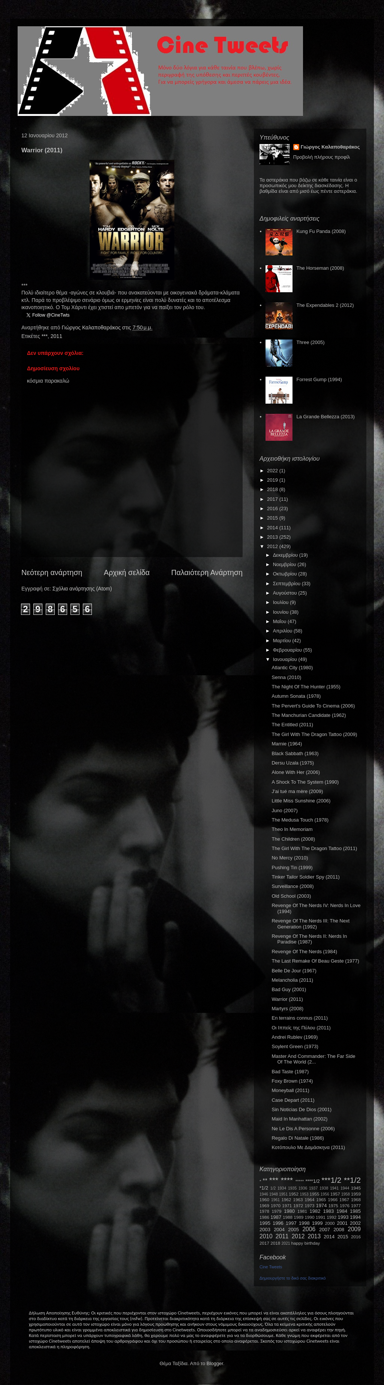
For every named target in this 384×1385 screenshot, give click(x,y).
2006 (308, 1229)
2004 (279, 1229)
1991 (321, 1217)
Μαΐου (280, 621)
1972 (298, 1205)
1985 (355, 1211)
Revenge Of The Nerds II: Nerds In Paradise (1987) (309, 939)
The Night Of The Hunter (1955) (306, 686)
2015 (273, 518)
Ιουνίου (281, 612)
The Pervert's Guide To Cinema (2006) (313, 706)
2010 (266, 1236)
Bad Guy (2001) (289, 989)
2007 (324, 1229)
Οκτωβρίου (285, 574)
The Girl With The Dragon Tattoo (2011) (314, 848)
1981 (302, 1211)
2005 (293, 1229)
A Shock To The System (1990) (305, 782)
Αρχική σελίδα (127, 572)
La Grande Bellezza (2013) (325, 416)
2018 (273, 489)
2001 (342, 1223)
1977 (356, 1205)
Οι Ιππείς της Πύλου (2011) (301, 1027)
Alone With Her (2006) (296, 772)
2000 (330, 1223)
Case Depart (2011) (293, 1100)
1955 (314, 1193)
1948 (273, 1194)
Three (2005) (310, 342)
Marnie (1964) (287, 744)
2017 (273, 499)
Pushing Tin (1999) (292, 867)
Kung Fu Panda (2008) (321, 231)
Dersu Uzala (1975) (293, 763)
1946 (264, 1194)
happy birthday (305, 1243)
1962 (286, 1199)
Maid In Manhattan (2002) (299, 1119)
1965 (321, 1199)
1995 (265, 1223)
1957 (335, 1193)
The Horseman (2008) (320, 268)
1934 (282, 1188)
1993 (343, 1217)
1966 (333, 1199)
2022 (273, 470)
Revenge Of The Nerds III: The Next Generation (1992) (311, 924)
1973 (309, 1205)
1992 (331, 1217)
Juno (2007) (284, 810)
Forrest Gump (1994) (319, 379)
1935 (292, 1188)
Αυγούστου (285, 593)
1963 (298, 1199)
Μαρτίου (282, 640)
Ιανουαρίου (285, 659)
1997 (291, 1223)
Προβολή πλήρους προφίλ (321, 157)
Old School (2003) (291, 896)
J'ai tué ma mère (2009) (297, 791)
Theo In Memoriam (292, 829)
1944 (344, 1188)
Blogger (215, 1363)
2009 (354, 1229)
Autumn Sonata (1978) (296, 696)
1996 (278, 1223)
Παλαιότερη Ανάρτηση (207, 572)
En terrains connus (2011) (300, 1018)
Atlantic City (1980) (292, 667)
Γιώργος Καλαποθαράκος (92, 327)
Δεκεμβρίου (286, 555)
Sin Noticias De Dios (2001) (302, 1109)
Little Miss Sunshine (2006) (301, 801)
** (265, 1181)
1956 (325, 1194)
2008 (338, 1229)
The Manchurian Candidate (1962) (309, 715)
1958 (345, 1194)
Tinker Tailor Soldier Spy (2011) (305, 877)
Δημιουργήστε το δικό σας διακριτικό (293, 1278)
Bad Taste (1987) (290, 1071)
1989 (298, 1217)
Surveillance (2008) (293, 886)
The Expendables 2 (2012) (325, 305)
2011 (56, 336)
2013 (273, 537)
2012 (273, 546)
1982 (315, 1211)
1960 (264, 1199)
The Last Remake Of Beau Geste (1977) (315, 961)
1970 (275, 1205)
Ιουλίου (281, 602)
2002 (355, 1223)
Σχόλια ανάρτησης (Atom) (82, 589)
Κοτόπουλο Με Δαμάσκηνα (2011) (308, 1147)
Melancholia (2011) (292, 980)
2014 (273, 527)
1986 (264, 1217)
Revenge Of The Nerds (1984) (304, 951)
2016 (273, 508)
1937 (313, 1188)
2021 (286, 1243)
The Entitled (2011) (292, 724)
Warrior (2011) (287, 999)
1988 (287, 1217)
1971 (287, 1205)
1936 (302, 1188)
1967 (344, 1199)
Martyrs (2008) (287, 1008)
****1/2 (312, 1181)
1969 (264, 1205)
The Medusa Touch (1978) (300, 820)
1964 (309, 1199)
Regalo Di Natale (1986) (298, 1138)
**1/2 (352, 1180)
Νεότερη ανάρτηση (51, 572)
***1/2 (331, 1180)
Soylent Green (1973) (295, 1046)
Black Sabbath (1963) (295, 753)
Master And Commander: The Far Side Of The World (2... (313, 1059)
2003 (265, 1229)
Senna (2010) (286, 677)
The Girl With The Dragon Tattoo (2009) (314, 734)
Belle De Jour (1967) (294, 970)
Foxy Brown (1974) (292, 1081)
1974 (321, 1205)
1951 (283, 1194)
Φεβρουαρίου (288, 650)
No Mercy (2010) (290, 858)
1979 (277, 1211)
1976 (345, 1205)
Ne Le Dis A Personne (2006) (303, 1128)
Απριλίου (283, 631)
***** (300, 1181)
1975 (333, 1205)
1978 (264, 1211)
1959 (356, 1193)
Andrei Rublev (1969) (295, 1037)
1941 (334, 1188)
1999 (317, 1223)
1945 (356, 1187)
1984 (341, 1211)
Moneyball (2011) (290, 1090)
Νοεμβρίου (285, 564)
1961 (275, 1200)
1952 (293, 1193)
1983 (328, 1211)
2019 (273, 480)
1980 (289, 1211)
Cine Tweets (271, 1267)
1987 (275, 1217)
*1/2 (264, 1188)
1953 (304, 1194)
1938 (324, 1188)
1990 (310, 1217)
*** (45, 336)
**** (287, 1180)
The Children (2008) (293, 839)
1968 (356, 1199)
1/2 (273, 1188)
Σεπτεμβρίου (287, 583)
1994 (355, 1217)
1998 (304, 1223)
